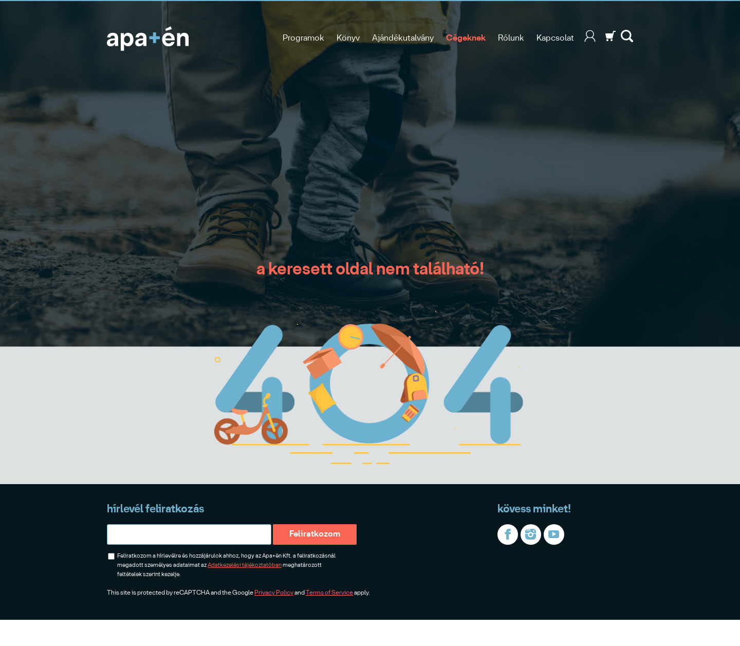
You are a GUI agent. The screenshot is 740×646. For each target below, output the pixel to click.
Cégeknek (466, 38)
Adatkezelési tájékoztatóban (245, 565)
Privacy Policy (273, 593)
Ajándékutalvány (403, 38)
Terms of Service (329, 593)
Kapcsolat (555, 38)
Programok (303, 38)
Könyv (348, 38)
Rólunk (511, 38)
